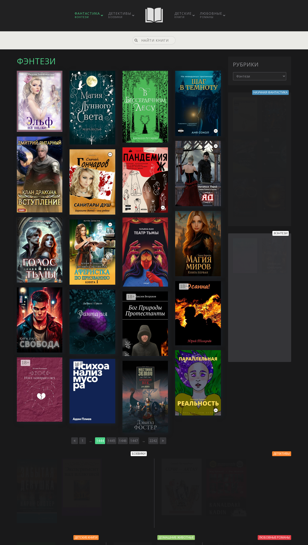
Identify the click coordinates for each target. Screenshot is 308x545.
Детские (183, 15)
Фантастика (87, 15)
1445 (111, 440)
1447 (134, 440)
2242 (153, 440)
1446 (123, 440)
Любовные (211, 15)
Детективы (119, 15)
